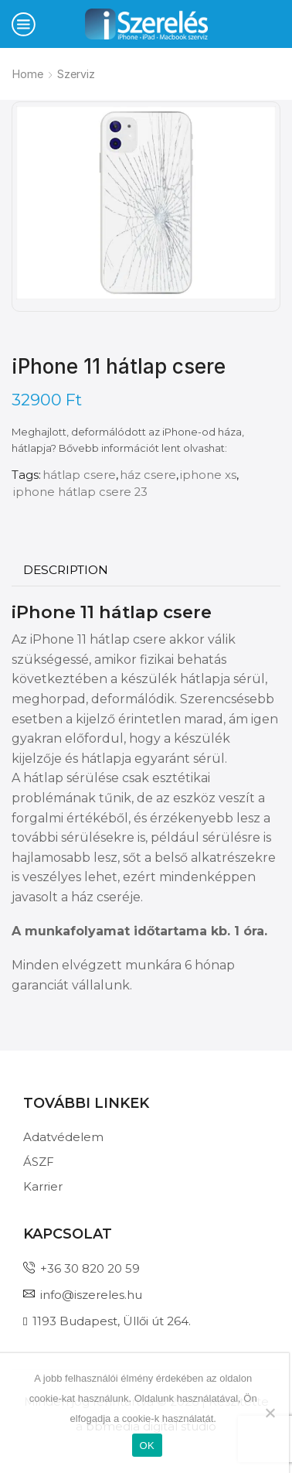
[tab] (66, 570)
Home (27, 73)
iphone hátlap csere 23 (80, 492)
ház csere (148, 475)
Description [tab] (65, 569)
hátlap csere (79, 475)
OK (147, 1445)
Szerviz (76, 73)
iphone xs (208, 475)
